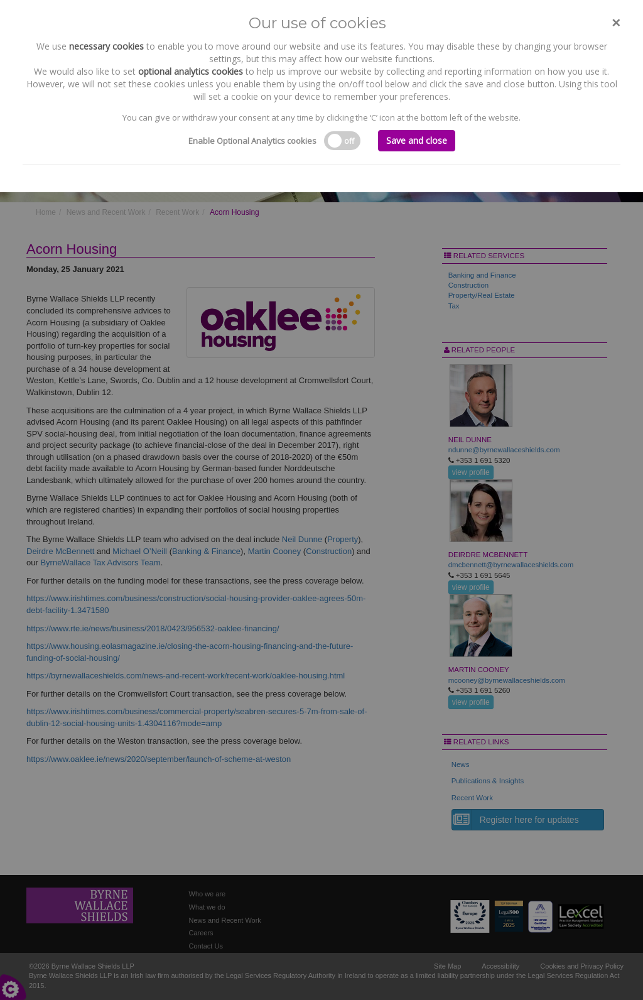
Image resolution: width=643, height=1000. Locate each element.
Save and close (416, 140)
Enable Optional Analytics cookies (252, 140)
